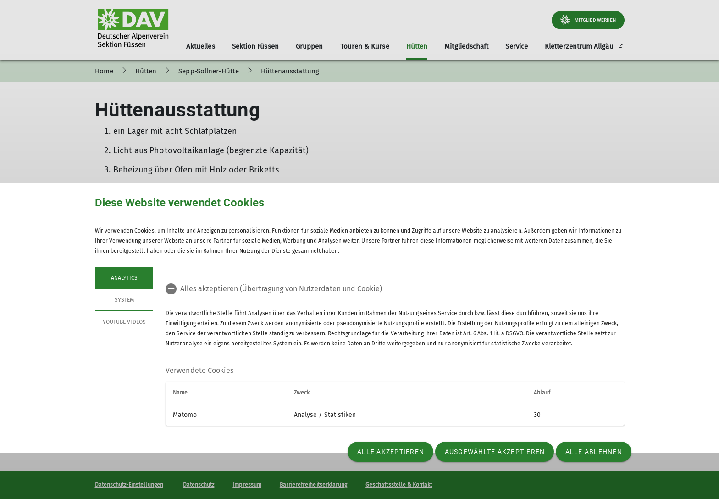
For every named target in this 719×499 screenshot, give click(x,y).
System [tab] (123, 300)
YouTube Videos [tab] (124, 322)
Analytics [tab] (124, 278)
